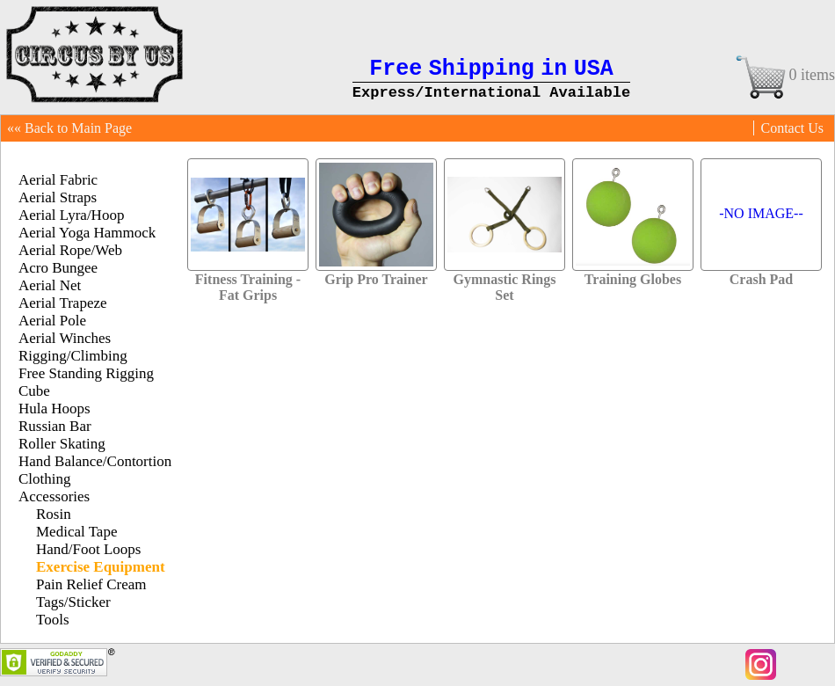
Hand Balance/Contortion (94, 461)
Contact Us (792, 127)
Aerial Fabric (58, 180)
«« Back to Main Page (69, 127)
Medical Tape (76, 531)
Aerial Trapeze (62, 303)
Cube (34, 391)
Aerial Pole (52, 320)
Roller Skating (61, 443)
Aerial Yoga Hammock (87, 232)
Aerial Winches (64, 338)
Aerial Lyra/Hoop (71, 215)
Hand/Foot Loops (88, 549)
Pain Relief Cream (91, 584)
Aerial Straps (57, 197)
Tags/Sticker (73, 602)
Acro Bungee (58, 267)
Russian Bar (54, 426)
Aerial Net (49, 285)
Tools (52, 619)
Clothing (44, 479)
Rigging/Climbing (72, 355)
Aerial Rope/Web (70, 250)
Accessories (54, 496)
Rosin (53, 514)
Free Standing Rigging (86, 373)
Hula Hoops (54, 408)
